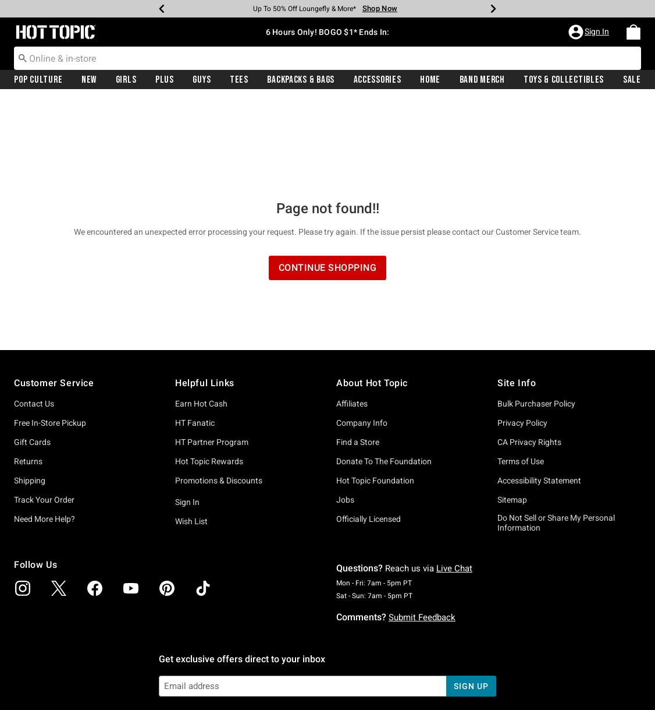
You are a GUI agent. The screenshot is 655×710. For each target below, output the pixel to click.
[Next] (493, 8)
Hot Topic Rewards (209, 373)
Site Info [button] (516, 295)
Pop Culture (38, 80)
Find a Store (357, 354)
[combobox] (327, 58)
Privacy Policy (522, 335)
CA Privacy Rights (529, 354)
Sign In (187, 414)
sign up (471, 598)
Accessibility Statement (539, 392)
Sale (632, 80)
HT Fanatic (195, 335)
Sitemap (512, 411)
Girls (126, 80)
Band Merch (482, 80)
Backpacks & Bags (300, 80)
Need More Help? (44, 431)
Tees (239, 80)
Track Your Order (44, 411)
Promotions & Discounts (218, 392)
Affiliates (352, 315)
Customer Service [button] (54, 295)
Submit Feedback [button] (422, 529)
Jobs (345, 411)
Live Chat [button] (454, 480)
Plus (164, 80)
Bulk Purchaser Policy (536, 315)
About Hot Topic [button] (372, 295)
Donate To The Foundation (384, 373)
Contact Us (34, 315)
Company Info (361, 335)
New (89, 80)
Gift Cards (32, 354)
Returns (28, 373)
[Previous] (161, 8)
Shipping (29, 392)
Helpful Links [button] (204, 295)
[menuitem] (633, 32)
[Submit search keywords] (22, 57)
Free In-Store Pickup (50, 335)
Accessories (377, 80)
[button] (590, 32)
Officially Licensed (368, 431)
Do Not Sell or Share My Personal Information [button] (556, 434)
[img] (22, 500)
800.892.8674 (456, 685)
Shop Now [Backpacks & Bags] (379, 8)
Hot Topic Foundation (375, 392)
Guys (202, 80)
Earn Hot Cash (201, 315)
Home (430, 80)
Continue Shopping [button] (328, 179)
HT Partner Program (211, 354)
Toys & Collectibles (564, 80)
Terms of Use (520, 373)
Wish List (191, 433)
